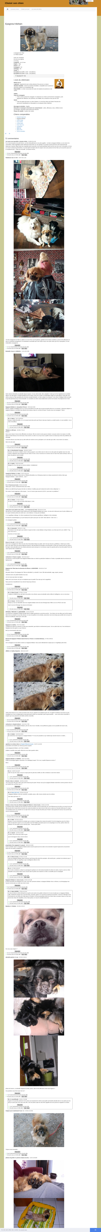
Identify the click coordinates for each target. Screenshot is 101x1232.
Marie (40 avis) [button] (15, 792)
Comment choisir (15, 9)
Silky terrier (19, 129)
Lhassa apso (20, 123)
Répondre (17, 151)
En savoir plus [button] (23, 1230)
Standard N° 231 (20, 76)
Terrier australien (21, 131)
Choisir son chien (14, 3)
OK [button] (95, 1230)
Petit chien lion (20, 125)
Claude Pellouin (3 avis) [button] (27, 744)
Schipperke (19, 126)
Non (26, 155)
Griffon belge (20, 120)
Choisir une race (25, 9)
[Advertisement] (50, 16)
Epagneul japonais (21, 117)
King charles (20, 121)
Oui (23, 155)
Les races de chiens (37, 9)
